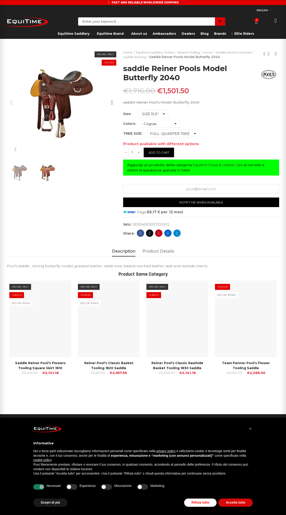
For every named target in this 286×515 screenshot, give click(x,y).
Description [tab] (123, 256)
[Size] (154, 119)
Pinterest (159, 239)
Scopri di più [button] (50, 502)
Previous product (264, 56)
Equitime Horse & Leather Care (220, 170)
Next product (275, 56)
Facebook (140, 239)
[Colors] (160, 129)
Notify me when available (201, 208)
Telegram (177, 239)
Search (220, 21)
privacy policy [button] (166, 451)
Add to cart (160, 158)
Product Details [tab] (158, 256)
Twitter (150, 239)
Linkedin (168, 239)
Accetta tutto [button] (235, 502)
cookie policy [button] (42, 460)
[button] (250, 428)
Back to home (270, 56)
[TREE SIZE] (173, 139)
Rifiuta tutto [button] (200, 502)
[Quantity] (132, 158)
